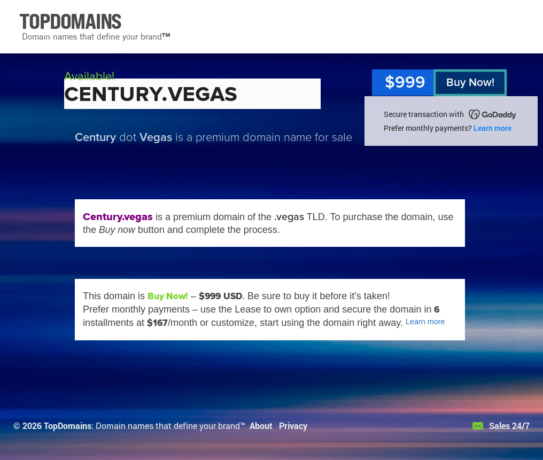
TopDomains (67, 425)
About (261, 425)
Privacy (293, 425)
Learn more (492, 128)
